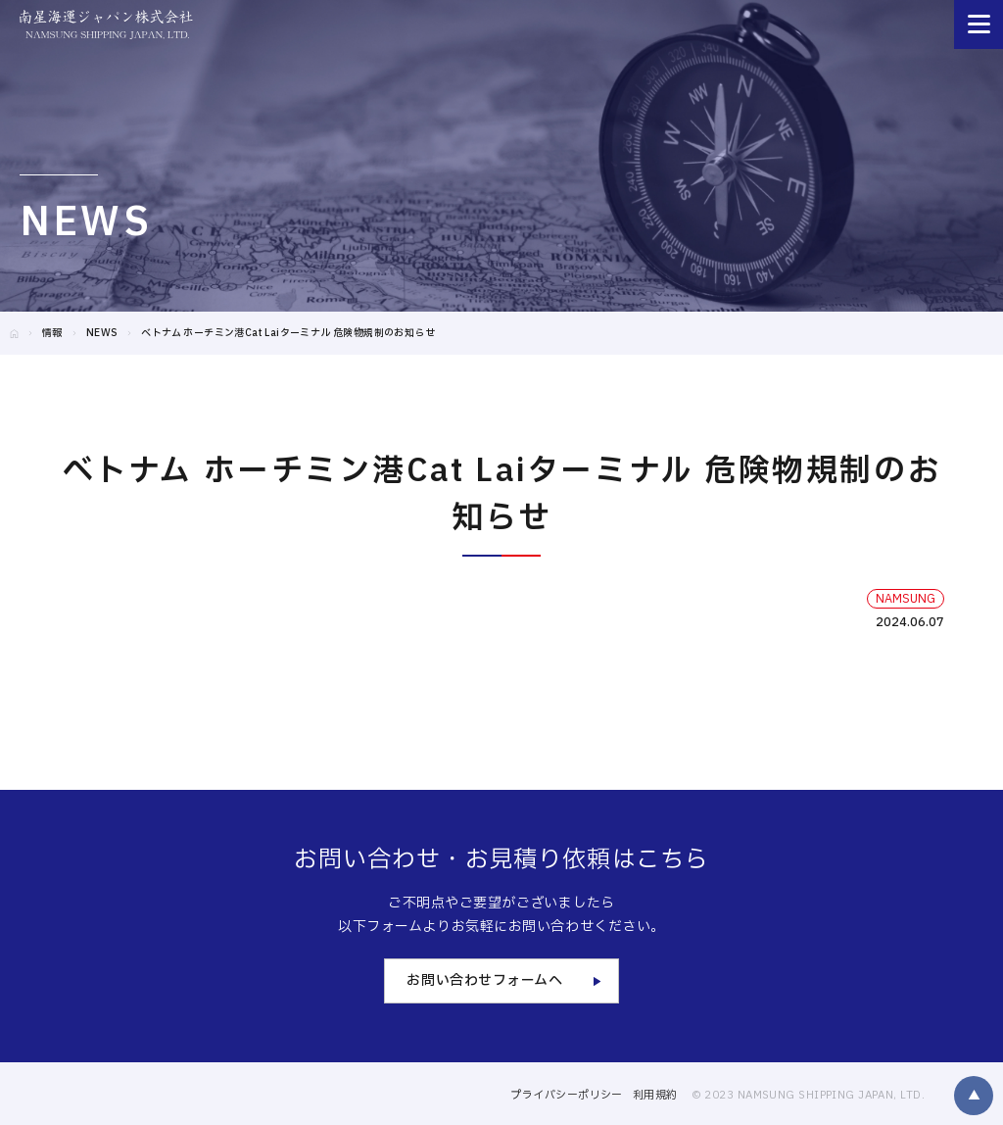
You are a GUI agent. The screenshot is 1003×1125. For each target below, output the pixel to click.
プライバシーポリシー (566, 1095)
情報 (52, 332)
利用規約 (655, 1095)
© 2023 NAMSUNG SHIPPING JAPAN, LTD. (808, 1095)
